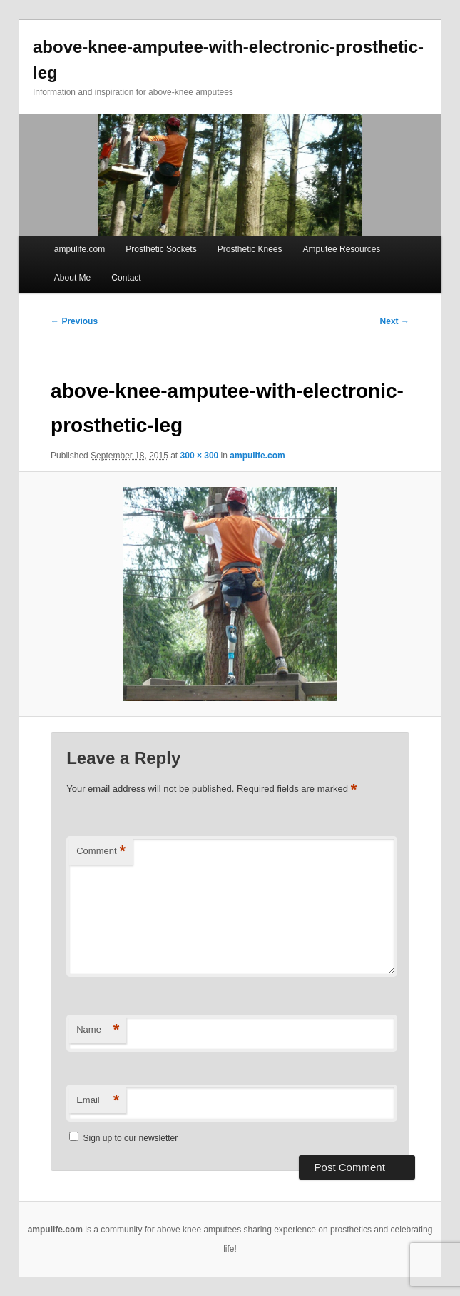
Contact (125, 278)
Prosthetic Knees (250, 249)
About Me (72, 278)
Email (97, 1100)
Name (97, 1030)
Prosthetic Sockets (161, 249)
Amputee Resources (342, 249)
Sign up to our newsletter (123, 1138)
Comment (101, 851)
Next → (394, 321)
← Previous (74, 321)
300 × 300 (199, 456)
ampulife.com (79, 249)
